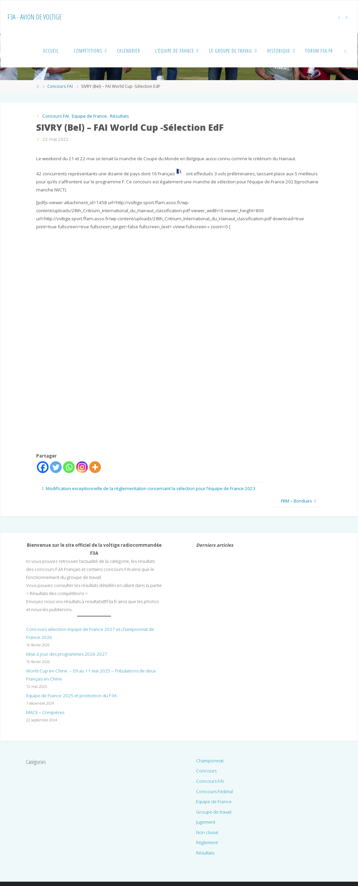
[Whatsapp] (69, 467)
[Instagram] (82, 467)
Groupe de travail (213, 812)
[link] (346, 50)
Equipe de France (89, 116)
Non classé (207, 832)
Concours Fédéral (214, 791)
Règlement (207, 842)
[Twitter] (56, 467)
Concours (206, 771)
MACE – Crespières (45, 712)
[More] (95, 467)
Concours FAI (60, 86)
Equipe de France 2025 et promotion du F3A (71, 696)
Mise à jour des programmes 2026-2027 (66, 654)
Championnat (210, 761)
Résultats (119, 116)
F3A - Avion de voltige (34, 16)
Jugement (205, 822)
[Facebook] (43, 467)
